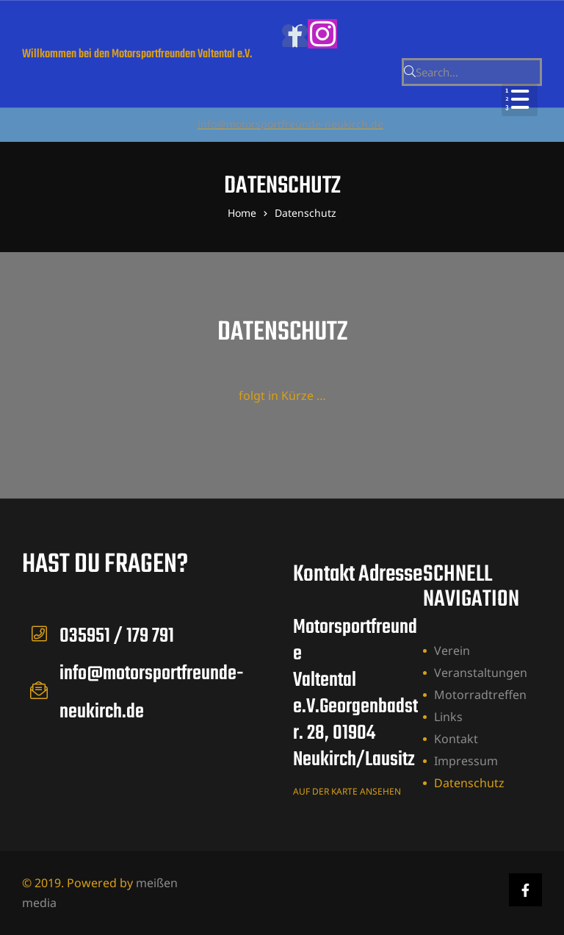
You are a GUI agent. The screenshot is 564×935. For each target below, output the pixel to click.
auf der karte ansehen (347, 791)
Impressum (466, 761)
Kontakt (456, 739)
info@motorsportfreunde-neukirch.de (290, 124)
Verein (452, 650)
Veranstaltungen (480, 672)
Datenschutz (469, 783)
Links (448, 717)
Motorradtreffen (480, 695)
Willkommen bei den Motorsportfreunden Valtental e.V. (137, 54)
